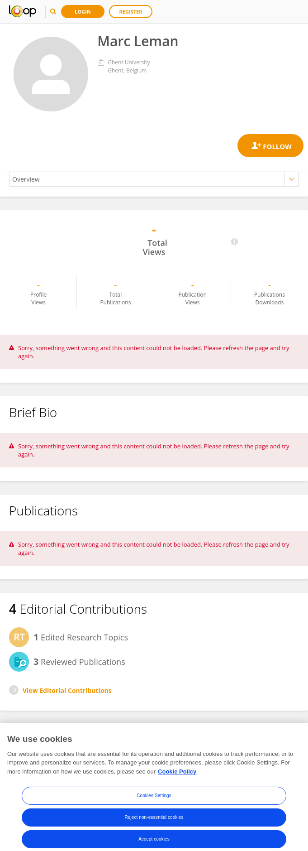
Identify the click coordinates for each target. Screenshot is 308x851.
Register (130, 11)
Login (83, 11)
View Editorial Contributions (67, 690)
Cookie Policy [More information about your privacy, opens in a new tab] (177, 778)
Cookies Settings (154, 803)
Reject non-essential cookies (153, 824)
